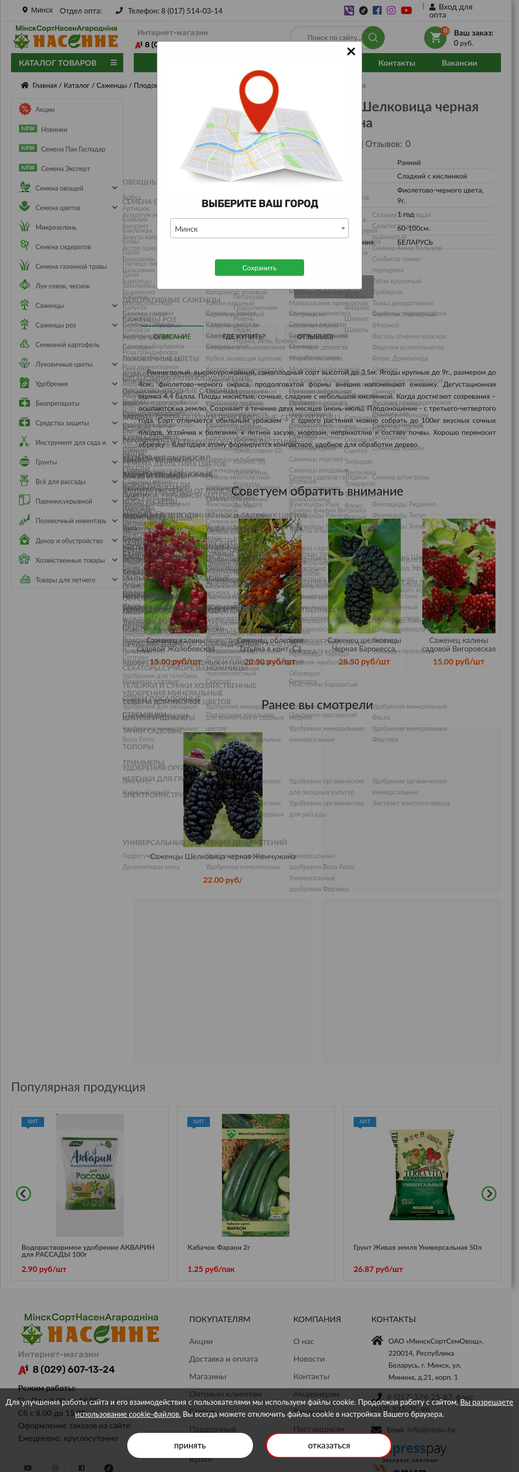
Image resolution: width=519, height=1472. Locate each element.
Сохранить (259, 267)
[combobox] (259, 228)
